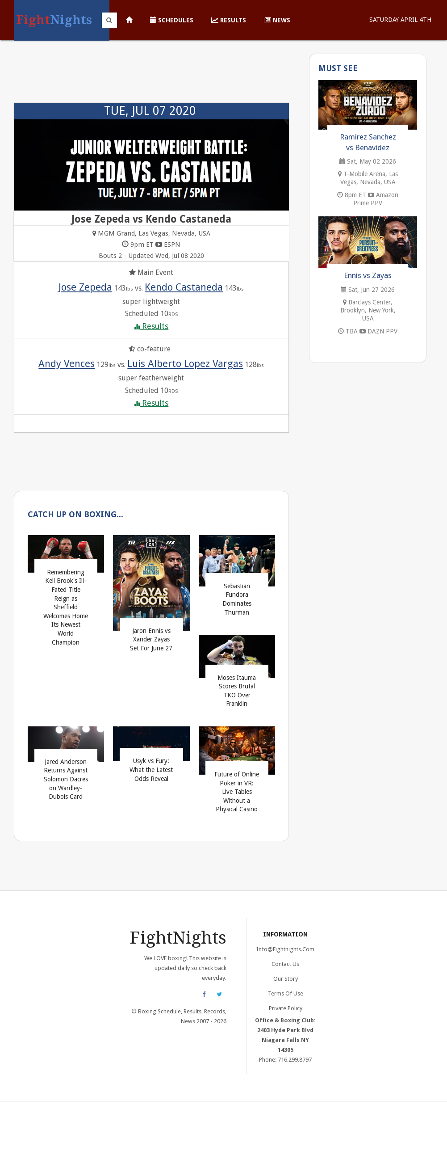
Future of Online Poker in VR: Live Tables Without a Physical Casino (236, 792)
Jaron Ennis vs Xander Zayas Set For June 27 (151, 639)
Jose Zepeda (85, 287)
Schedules (171, 20)
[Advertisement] (151, 76)
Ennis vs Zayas (368, 275)
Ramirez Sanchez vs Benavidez (368, 142)
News (277, 20)
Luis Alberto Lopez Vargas (185, 363)
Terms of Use (285, 993)
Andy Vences (66, 363)
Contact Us (285, 964)
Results (228, 20)
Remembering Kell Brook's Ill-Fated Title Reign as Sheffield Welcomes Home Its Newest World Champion (65, 607)
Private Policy (285, 1008)
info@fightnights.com (285, 949)
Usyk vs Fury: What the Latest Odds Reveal (151, 769)
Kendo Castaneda (184, 287)
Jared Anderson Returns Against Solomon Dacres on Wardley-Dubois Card (66, 779)
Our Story (285, 978)
